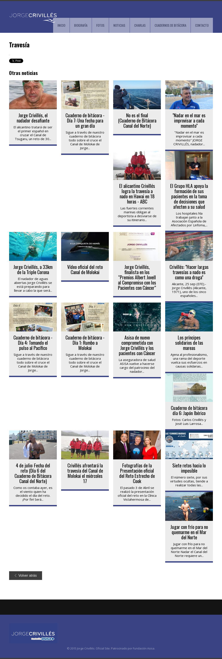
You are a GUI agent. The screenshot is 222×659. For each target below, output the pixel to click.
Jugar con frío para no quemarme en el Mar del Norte (189, 532)
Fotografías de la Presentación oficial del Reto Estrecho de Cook (137, 473)
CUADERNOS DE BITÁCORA (170, 25)
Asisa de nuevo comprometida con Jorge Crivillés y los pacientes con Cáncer (137, 345)
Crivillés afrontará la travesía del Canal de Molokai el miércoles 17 (85, 473)
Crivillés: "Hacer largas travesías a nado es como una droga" (189, 272)
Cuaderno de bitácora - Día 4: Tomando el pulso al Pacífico (32, 342)
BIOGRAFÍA (80, 25)
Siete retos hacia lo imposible (189, 468)
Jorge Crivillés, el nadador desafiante (33, 118)
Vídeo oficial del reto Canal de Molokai (85, 269)
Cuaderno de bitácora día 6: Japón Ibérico (189, 410)
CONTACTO (202, 25)
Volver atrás (26, 575)
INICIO (61, 25)
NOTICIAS (119, 25)
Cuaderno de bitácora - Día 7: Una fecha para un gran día (84, 120)
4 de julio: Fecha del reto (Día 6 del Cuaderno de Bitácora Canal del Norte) (33, 473)
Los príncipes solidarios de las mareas (189, 342)
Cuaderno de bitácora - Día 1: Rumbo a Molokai (84, 342)
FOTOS (100, 25)
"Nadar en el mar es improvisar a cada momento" (189, 120)
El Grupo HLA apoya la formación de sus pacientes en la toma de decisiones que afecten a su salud (189, 196)
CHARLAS (140, 25)
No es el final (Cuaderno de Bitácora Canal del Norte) (137, 120)
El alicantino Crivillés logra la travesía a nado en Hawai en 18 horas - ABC (137, 193)
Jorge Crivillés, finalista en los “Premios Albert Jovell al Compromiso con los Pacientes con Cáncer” (137, 277)
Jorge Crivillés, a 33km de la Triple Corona (32, 269)
